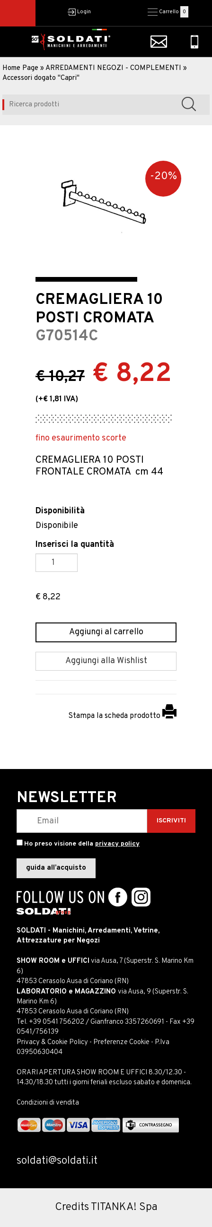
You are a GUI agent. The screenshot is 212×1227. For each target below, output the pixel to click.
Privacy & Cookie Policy (52, 1042)
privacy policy (117, 844)
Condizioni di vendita (48, 1102)
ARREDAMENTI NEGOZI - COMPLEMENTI (113, 68)
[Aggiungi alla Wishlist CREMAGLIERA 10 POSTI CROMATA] (106, 661)
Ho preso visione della (82, 844)
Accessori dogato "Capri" (41, 78)
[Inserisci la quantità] (56, 562)
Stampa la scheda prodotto (122, 716)
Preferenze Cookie (121, 1042)
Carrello (169, 12)
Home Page (20, 68)
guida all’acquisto (56, 868)
